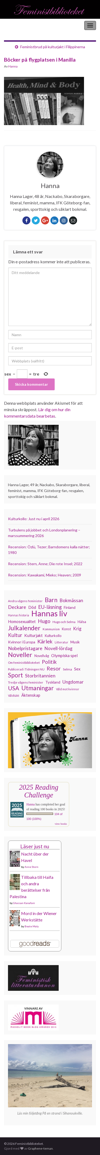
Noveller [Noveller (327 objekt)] (20, 655)
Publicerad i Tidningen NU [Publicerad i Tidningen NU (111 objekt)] (26, 669)
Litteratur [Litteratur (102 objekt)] (61, 642)
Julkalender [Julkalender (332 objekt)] (24, 628)
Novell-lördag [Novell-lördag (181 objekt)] (59, 648)
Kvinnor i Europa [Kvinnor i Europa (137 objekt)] (21, 642)
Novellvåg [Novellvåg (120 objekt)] (41, 656)
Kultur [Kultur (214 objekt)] (15, 635)
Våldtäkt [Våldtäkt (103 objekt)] (13, 695)
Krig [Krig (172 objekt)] (77, 628)
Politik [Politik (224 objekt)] (49, 662)
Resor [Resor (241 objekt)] (54, 668)
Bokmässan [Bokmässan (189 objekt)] (71, 600)
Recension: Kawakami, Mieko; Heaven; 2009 (44, 575)
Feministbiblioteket (22, 25)
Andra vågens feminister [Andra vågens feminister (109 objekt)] (25, 601)
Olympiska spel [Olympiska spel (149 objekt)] (64, 655)
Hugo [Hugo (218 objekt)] (44, 621)
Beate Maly (32, 926)
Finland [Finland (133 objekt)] (69, 607)
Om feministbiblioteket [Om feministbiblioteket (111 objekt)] (24, 662)
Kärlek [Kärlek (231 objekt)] (45, 641)
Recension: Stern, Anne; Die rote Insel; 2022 (45, 563)
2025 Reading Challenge (38, 791)
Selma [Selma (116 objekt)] (67, 669)
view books (61, 823)
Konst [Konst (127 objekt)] (66, 629)
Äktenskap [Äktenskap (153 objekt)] (30, 695)
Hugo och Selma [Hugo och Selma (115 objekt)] (64, 622)
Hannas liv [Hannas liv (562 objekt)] (49, 613)
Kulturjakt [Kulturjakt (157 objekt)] (33, 635)
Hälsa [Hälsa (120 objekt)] (82, 622)
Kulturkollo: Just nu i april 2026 (33, 518)
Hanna (13, 66)
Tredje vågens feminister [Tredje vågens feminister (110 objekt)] (25, 682)
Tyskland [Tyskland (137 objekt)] (52, 682)
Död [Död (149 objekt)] (32, 607)
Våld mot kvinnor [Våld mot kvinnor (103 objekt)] (67, 689)
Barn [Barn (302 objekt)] (51, 600)
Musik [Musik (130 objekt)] (75, 642)
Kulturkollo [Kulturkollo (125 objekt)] (53, 635)
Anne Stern (31, 866)
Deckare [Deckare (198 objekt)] (17, 607)
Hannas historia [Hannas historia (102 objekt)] (18, 615)
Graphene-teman (40, 1148)
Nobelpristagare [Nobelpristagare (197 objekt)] (25, 648)
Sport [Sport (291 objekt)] (15, 675)
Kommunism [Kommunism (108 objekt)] (51, 629)
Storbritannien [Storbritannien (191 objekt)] (40, 675)
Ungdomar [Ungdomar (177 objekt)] (73, 682)
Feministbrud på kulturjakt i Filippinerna (52, 46)
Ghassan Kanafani (24, 903)
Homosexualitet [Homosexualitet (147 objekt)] (22, 621)
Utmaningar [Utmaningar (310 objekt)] (37, 688)
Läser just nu (34, 846)
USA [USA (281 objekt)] (13, 688)
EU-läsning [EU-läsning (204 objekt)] (50, 607)
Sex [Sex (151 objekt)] (77, 668)
